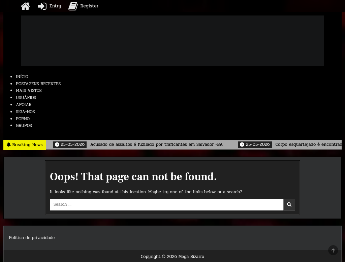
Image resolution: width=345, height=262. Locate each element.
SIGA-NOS (25, 111)
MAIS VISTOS (29, 90)
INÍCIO (22, 76)
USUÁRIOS (26, 97)
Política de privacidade (32, 237)
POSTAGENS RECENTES (38, 83)
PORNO (23, 119)
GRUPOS (24, 125)
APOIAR (23, 104)
